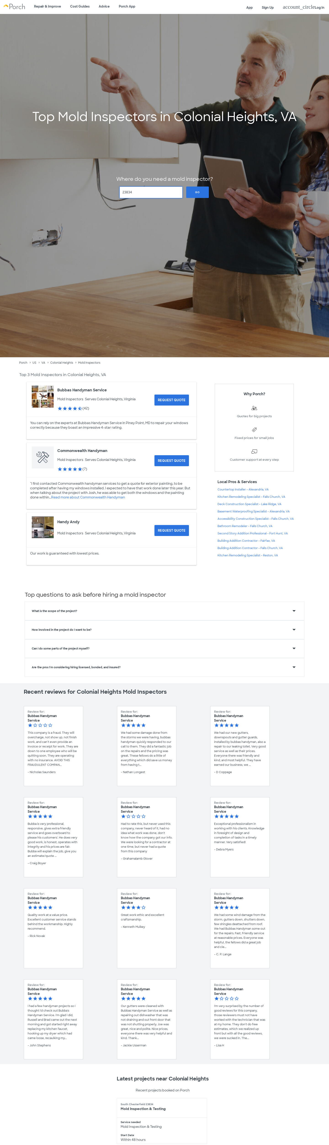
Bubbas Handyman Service (82, 390)
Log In (303, 7)
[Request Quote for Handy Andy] (171, 530)
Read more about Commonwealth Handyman (88, 497)
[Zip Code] (151, 192)
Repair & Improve (47, 6)
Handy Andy (68, 522)
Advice (104, 6)
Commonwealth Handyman (82, 450)
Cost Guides (80, 6)
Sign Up (268, 7)
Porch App (127, 6)
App (249, 7)
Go (197, 192)
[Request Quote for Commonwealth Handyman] (171, 460)
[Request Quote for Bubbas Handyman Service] (171, 400)
